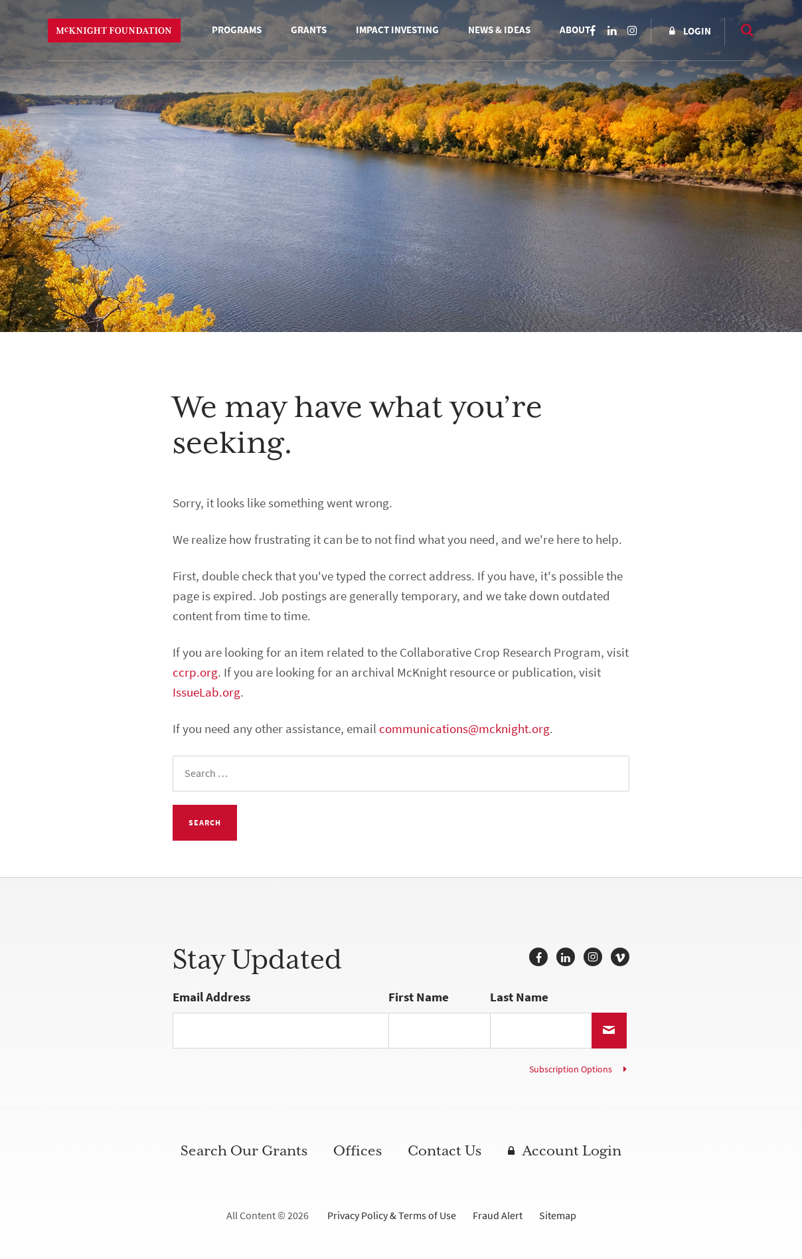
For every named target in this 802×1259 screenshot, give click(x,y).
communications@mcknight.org (464, 728)
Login (697, 31)
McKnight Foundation (114, 30)
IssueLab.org (206, 692)
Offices (357, 1151)
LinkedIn (612, 30)
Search (741, 30)
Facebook (592, 30)
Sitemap (557, 1215)
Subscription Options (570, 1069)
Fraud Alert (497, 1215)
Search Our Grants (244, 1151)
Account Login (571, 1151)
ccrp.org (195, 672)
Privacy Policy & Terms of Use (391, 1215)
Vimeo (620, 957)
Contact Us (444, 1151)
